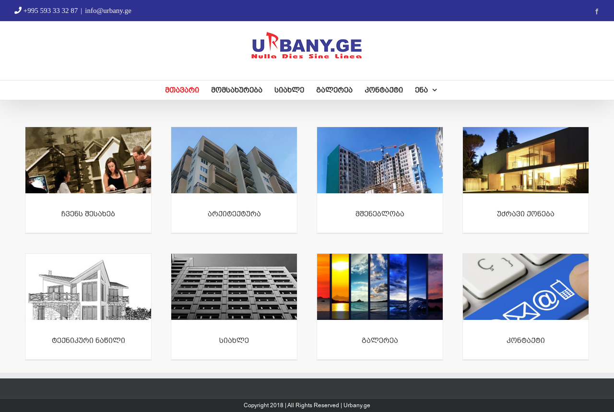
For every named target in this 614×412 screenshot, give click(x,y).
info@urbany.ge (108, 10)
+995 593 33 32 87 (46, 10)
